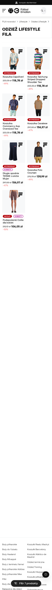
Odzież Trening (34, 567)
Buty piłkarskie (9, 544)
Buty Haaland (9, 554)
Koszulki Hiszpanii (36, 572)
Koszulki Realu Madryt (38, 544)
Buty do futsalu (9, 549)
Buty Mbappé (9, 559)
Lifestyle (23, 21)
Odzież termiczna (35, 562)
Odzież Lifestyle (39, 21)
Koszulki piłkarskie (36, 577)
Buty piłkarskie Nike (12, 574)
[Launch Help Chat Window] (45, 574)
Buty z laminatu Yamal (13, 564)
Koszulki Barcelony (36, 549)
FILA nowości (9, 21)
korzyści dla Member (26, 3)
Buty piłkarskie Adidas (13, 569)
